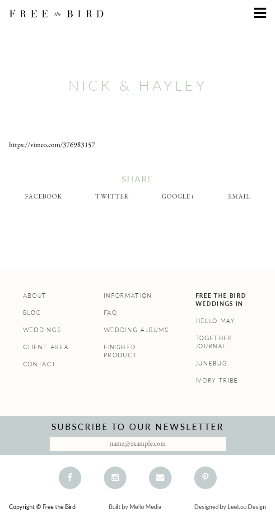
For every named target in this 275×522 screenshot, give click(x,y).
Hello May (215, 321)
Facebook (43, 196)
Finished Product (120, 351)
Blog (32, 313)
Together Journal (214, 342)
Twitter (112, 196)
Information (128, 295)
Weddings (42, 330)
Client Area (46, 347)
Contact (39, 364)
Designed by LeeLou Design (230, 507)
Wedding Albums (136, 330)
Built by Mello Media (135, 507)
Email (239, 196)
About (35, 295)
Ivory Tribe (217, 380)
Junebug (212, 363)
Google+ (178, 196)
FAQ (110, 313)
